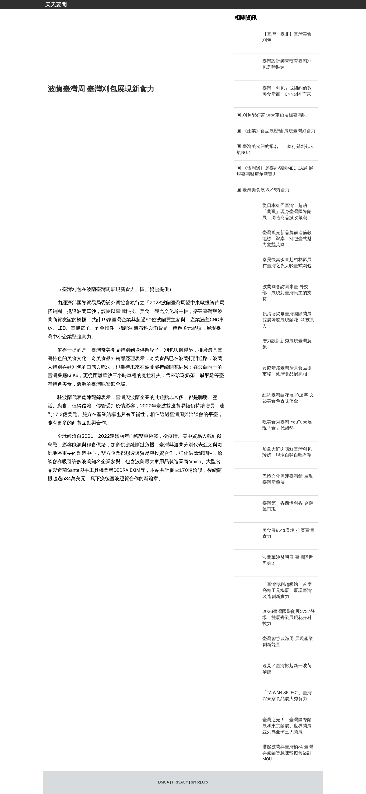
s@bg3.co (199, 782)
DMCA (163, 782)
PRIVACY (180, 782)
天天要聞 (56, 4)
